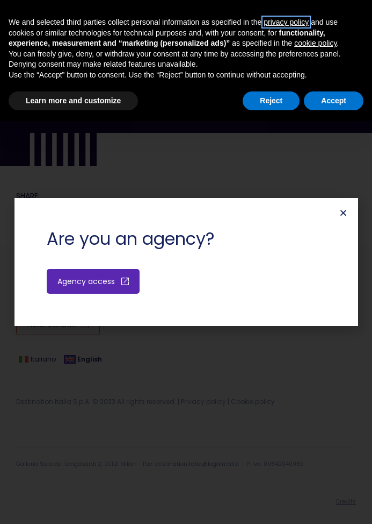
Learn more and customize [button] (73, 100)
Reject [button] (271, 100)
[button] (343, 213)
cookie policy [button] (315, 43)
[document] (186, 262)
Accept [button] (333, 100)
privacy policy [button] (286, 22)
